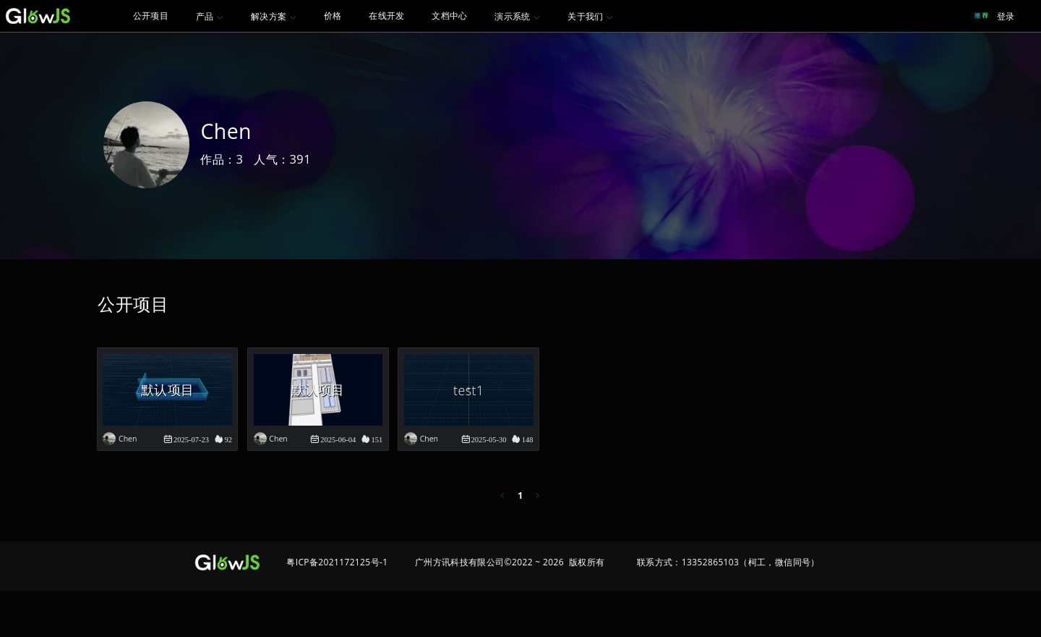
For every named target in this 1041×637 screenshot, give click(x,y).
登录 (1006, 16)
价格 (339, 15)
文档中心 (456, 15)
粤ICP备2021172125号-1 (336, 608)
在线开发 (393, 15)
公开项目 (151, 15)
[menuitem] (151, 16)
